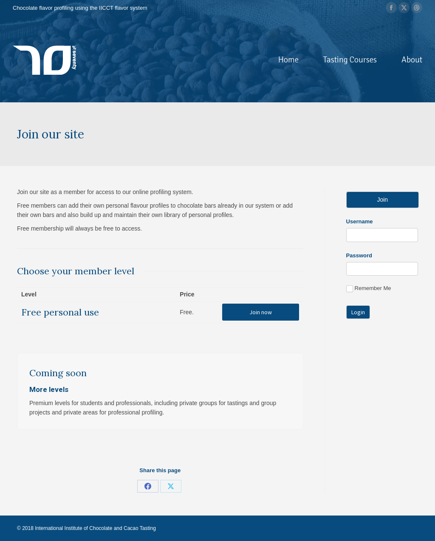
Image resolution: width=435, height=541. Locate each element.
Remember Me (368, 288)
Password (359, 255)
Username (359, 221)
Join (382, 199)
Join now (260, 312)
